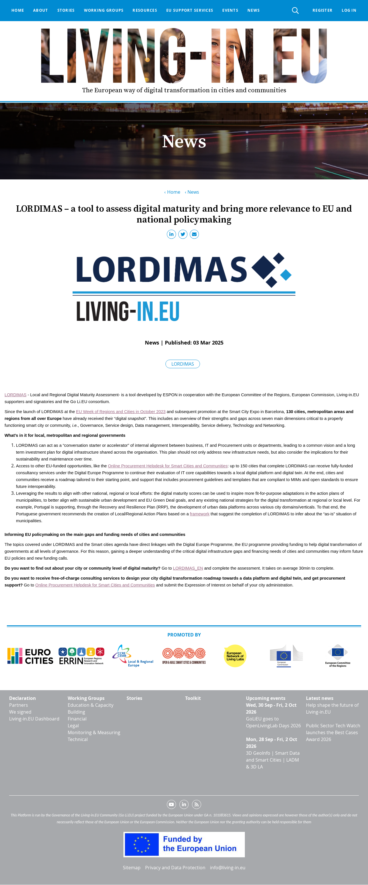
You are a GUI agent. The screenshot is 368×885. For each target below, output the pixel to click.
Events (230, 10)
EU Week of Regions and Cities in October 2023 (120, 411)
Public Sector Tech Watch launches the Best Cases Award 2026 (333, 732)
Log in (349, 10)
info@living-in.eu (227, 867)
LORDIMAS (182, 364)
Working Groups (86, 698)
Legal (73, 725)
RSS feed (196, 805)
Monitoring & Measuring (94, 732)
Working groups (104, 10)
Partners (18, 705)
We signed (20, 712)
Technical (78, 739)
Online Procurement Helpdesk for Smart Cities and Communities (168, 466)
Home (17, 10)
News (253, 10)
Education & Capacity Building (90, 708)
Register (323, 10)
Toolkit (193, 698)
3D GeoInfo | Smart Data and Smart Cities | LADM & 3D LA (273, 760)
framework (199, 514)
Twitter (184, 235)
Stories (66, 10)
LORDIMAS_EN (188, 568)
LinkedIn (172, 235)
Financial (77, 719)
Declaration (22, 698)
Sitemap (132, 867)
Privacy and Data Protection (175, 867)
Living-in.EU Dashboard (34, 719)
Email (195, 235)
